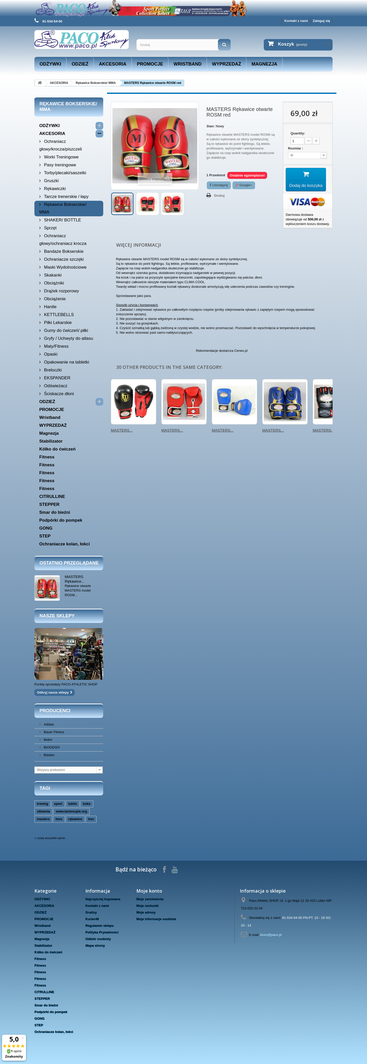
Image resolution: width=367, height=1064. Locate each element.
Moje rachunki (147, 906)
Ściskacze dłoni (58, 393)
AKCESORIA (112, 64)
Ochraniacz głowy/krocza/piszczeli (60, 145)
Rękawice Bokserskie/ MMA (96, 83)
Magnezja (264, 64)
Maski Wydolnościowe (65, 267)
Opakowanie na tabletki (66, 362)
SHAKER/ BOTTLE (62, 220)
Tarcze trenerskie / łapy (66, 196)
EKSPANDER (56, 377)
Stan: (210, 126)
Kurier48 (92, 919)
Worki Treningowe (60, 157)
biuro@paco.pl (271, 935)
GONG (46, 528)
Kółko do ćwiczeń (57, 449)
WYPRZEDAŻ (226, 64)
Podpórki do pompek (60, 520)
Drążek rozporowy (61, 291)
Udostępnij (219, 185)
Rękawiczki (54, 188)
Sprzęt (50, 228)
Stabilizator (51, 441)
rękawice (75, 819)
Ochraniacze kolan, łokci (64, 544)
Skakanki (52, 275)
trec (91, 819)
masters (43, 819)
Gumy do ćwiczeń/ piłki (65, 330)
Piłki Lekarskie (57, 322)
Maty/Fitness (56, 346)
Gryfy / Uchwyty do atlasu (68, 338)
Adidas (48, 724)
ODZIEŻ (80, 64)
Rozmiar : (296, 148)
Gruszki (51, 180)
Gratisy (91, 912)
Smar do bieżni (54, 512)
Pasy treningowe (59, 164)
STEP (44, 536)
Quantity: (298, 133)
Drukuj (219, 195)
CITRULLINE (52, 496)
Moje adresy (145, 912)
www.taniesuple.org (71, 811)
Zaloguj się (321, 21)
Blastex (49, 755)
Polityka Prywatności (102, 932)
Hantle (50, 306)
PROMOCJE (150, 64)
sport (58, 804)
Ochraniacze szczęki (63, 259)
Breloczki (52, 370)
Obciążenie (54, 298)
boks (86, 804)
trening (42, 804)
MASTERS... (122, 437)
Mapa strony (95, 945)
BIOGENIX (51, 747)
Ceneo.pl (240, 358)
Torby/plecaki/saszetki (64, 172)
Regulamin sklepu (99, 926)
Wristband (188, 64)
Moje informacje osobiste (156, 919)
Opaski (50, 354)
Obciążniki (53, 283)
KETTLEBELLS (58, 314)
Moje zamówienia (149, 899)
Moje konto (149, 891)
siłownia (43, 811)
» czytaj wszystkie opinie (49, 838)
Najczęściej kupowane (102, 899)
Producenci (55, 710)
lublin (72, 804)
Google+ (243, 185)
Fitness (47, 457)
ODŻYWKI (50, 64)
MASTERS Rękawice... (75, 578)
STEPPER (49, 504)
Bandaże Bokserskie (63, 251)
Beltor (48, 740)
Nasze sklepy (57, 615)
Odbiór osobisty (98, 939)
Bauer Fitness (53, 732)
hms (59, 819)
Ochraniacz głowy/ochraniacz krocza (62, 239)
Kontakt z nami (296, 21)
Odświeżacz (55, 385)
